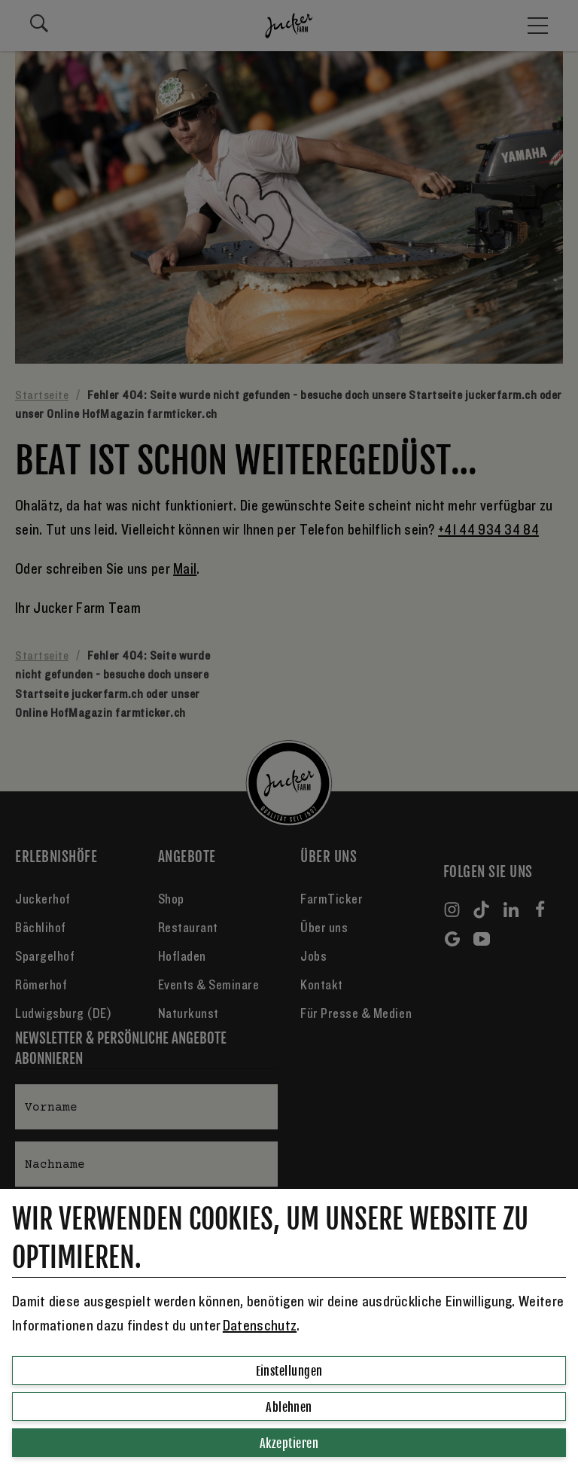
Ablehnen (289, 1407)
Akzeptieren (289, 1443)
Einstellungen (289, 1371)
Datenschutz (260, 1326)
